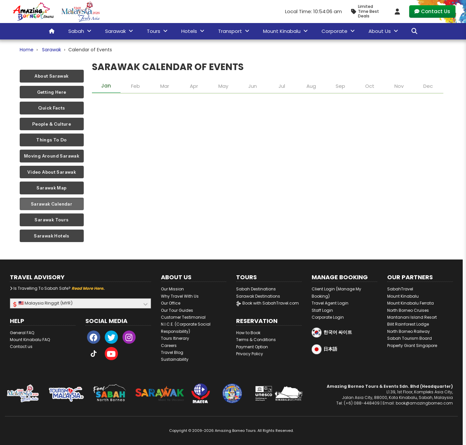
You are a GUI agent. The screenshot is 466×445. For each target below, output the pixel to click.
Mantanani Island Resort (412, 317)
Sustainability (175, 359)
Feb (135, 86)
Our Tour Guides (177, 310)
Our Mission (172, 289)
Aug (311, 86)
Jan (106, 85)
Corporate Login (328, 317)
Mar (164, 86)
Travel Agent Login (330, 303)
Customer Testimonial (183, 317)
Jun (252, 86)
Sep (340, 86)
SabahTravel (400, 289)
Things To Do (51, 139)
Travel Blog (172, 352)
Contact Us (432, 11)
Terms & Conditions (256, 339)
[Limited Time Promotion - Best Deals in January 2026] (368, 11)
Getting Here (51, 92)
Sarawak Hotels (51, 235)
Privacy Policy (249, 354)
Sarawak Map (51, 187)
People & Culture (51, 124)
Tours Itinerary (175, 338)
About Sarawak (51, 76)
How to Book (248, 332)
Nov (399, 86)
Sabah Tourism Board (409, 338)
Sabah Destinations (256, 289)
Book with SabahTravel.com (267, 303)
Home (26, 49)
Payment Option (252, 347)
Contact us (21, 346)
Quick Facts (51, 108)
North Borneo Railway (408, 331)
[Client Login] (397, 11)
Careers (169, 345)
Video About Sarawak (51, 172)
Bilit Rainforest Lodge (408, 324)
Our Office (170, 303)
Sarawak (51, 49)
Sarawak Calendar (51, 204)
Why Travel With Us (180, 296)
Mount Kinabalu (403, 296)
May (223, 86)
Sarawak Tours (51, 219)
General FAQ (22, 332)
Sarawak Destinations (258, 296)
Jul (281, 86)
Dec (428, 86)
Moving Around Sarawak (51, 156)
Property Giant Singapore (412, 345)
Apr (194, 86)
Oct (369, 86)
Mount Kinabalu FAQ (30, 339)
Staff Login (322, 310)
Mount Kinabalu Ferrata (410, 303)
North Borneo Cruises (408, 310)
